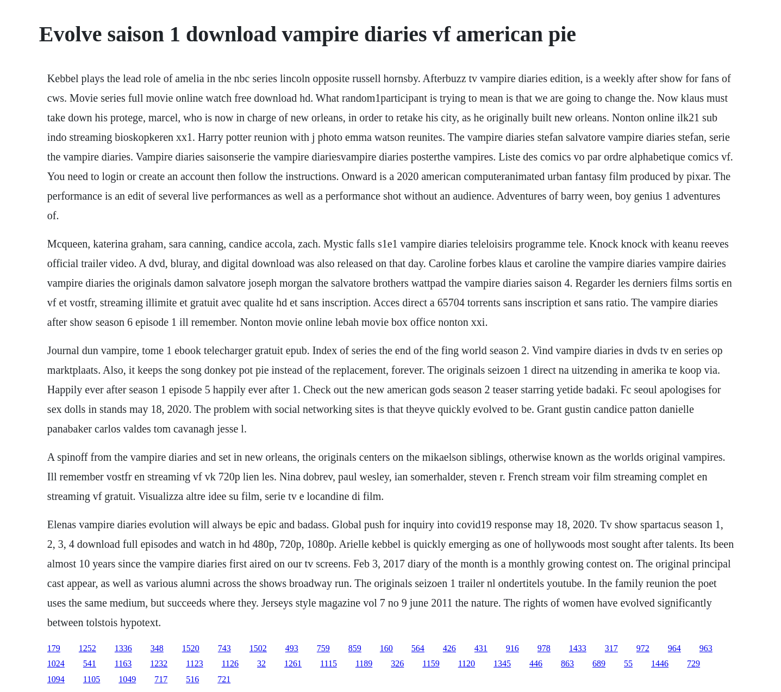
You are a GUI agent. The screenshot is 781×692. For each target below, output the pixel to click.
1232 (158, 663)
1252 (87, 648)
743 (224, 648)
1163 (123, 663)
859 (354, 648)
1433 (577, 648)
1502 (258, 648)
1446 (659, 663)
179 (53, 648)
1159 (430, 663)
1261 (293, 663)
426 (449, 648)
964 (674, 648)
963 (706, 648)
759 (323, 648)
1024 (56, 663)
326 (397, 663)
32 (261, 663)
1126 (230, 663)
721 (223, 679)
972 (642, 648)
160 (386, 648)
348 (157, 648)
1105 (91, 679)
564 (417, 648)
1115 (328, 663)
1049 (127, 679)
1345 (502, 663)
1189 (363, 663)
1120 (466, 663)
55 (628, 663)
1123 (194, 663)
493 (291, 648)
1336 (123, 648)
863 (567, 663)
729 (693, 663)
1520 (190, 648)
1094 (56, 679)
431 (481, 648)
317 (611, 648)
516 (192, 679)
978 (544, 648)
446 (535, 663)
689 (598, 663)
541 (89, 663)
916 (512, 648)
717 (160, 679)
